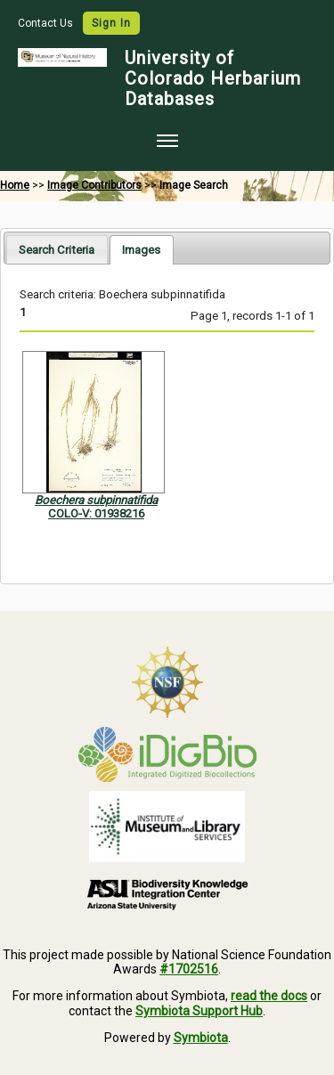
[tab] (56, 249)
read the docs (269, 996)
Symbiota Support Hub (199, 1011)
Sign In (111, 23)
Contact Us (47, 23)
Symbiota (201, 1037)
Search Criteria (56, 250)
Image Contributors (94, 185)
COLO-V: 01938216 (96, 513)
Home (14, 185)
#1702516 (188, 969)
